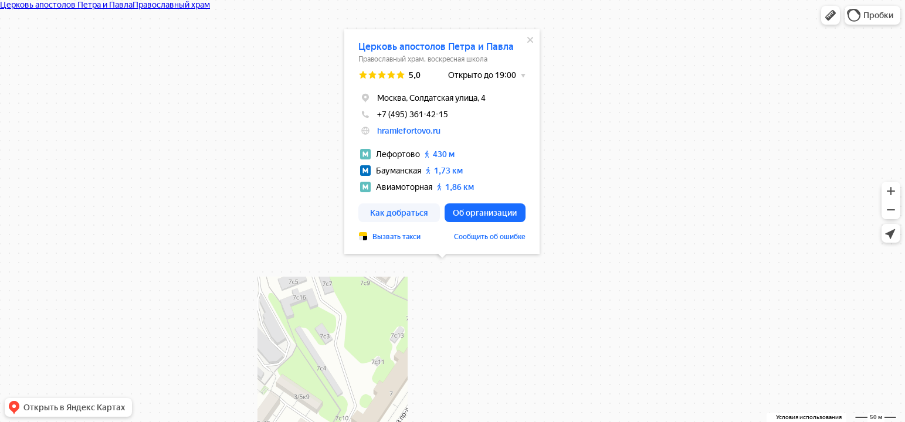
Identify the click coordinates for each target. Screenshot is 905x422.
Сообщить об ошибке (490, 237)
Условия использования (809, 417)
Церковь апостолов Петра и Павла (436, 46)
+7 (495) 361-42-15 (403, 114)
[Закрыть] (530, 40)
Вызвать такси (396, 237)
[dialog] (442, 141)
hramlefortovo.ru (408, 130)
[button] (830, 15)
